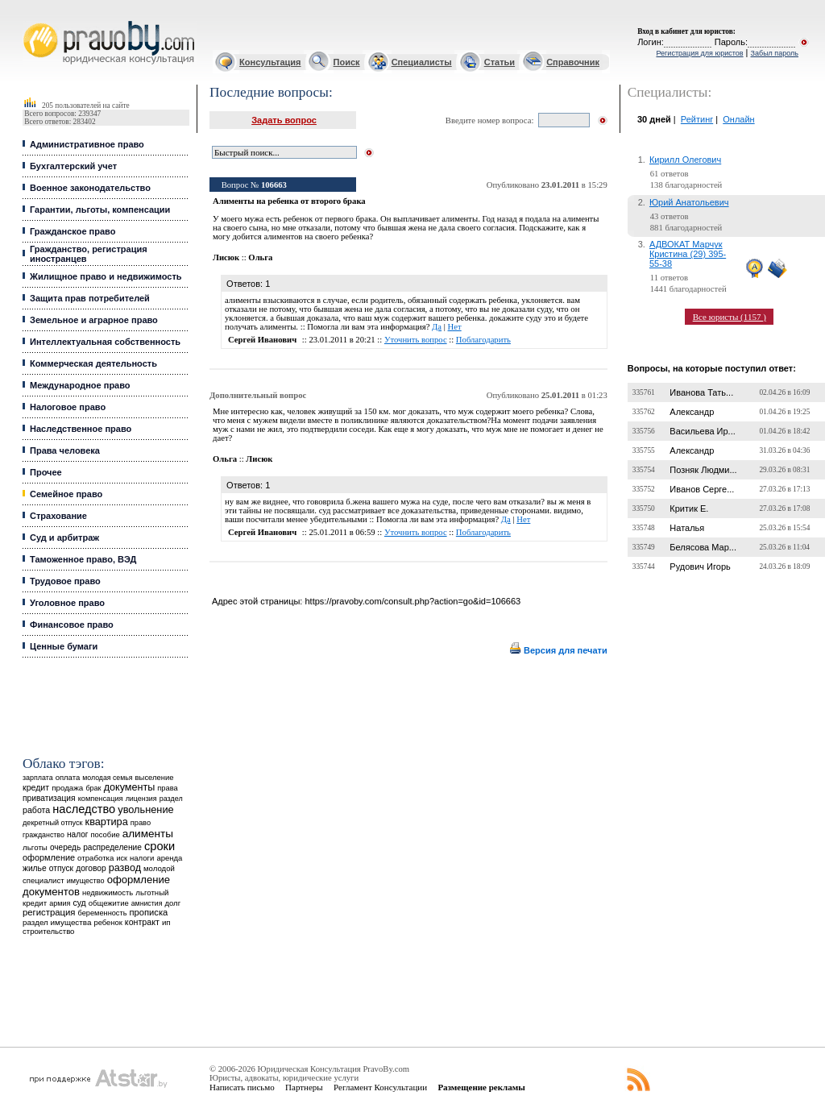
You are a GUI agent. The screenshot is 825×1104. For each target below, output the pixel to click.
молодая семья (107, 778)
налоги (142, 857)
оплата (68, 777)
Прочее (46, 472)
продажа (67, 787)
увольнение (145, 809)
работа (36, 810)
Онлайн (738, 119)
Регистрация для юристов (699, 53)
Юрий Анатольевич (689, 202)
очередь (65, 847)
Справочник (572, 62)
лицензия (141, 799)
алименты (147, 834)
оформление (49, 857)
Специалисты (422, 62)
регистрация (49, 912)
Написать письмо (242, 1087)
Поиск (347, 62)
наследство (83, 809)
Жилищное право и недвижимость (106, 276)
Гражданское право (72, 231)
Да (437, 326)
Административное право (87, 144)
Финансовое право (72, 624)
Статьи (499, 62)
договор (91, 868)
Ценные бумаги (63, 646)
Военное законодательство (90, 188)
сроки (159, 846)
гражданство (43, 835)
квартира (106, 822)
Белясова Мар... (703, 547)
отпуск (61, 868)
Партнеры (304, 1087)
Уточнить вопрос (415, 339)
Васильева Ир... (702, 431)
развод (125, 868)
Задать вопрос (284, 120)
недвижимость (107, 892)
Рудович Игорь (700, 566)
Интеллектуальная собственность (105, 342)
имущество (86, 881)
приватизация (49, 798)
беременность (102, 913)
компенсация (100, 799)
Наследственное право (80, 429)
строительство (48, 931)
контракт (142, 922)
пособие (105, 835)
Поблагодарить (483, 339)
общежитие (109, 903)
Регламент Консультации (380, 1087)
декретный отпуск (53, 823)
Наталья (687, 528)
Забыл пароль (774, 53)
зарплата (38, 778)
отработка (95, 857)
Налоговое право (68, 407)
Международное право (80, 385)
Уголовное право (67, 603)
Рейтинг (697, 119)
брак (93, 788)
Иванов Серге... (702, 489)
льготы (35, 847)
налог (78, 834)
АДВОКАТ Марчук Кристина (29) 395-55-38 (687, 253)
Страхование (58, 516)
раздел (171, 799)
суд (79, 902)
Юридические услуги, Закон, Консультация (31, 21)
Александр (692, 412)
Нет (455, 326)
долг (172, 903)
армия (59, 903)
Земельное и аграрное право (94, 320)
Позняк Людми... (703, 470)
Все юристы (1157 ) (729, 317)
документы (129, 787)
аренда (169, 857)
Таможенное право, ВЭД (83, 559)
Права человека (65, 450)
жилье (35, 868)
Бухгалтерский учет (73, 166)
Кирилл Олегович (685, 159)
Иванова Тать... (701, 392)
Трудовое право (65, 581)
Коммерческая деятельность (93, 363)
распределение (112, 847)
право (141, 823)
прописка (149, 912)
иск (122, 858)
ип (166, 922)
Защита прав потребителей (90, 298)
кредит (36, 787)
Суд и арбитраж (64, 537)
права (167, 788)
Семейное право (66, 494)
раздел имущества (57, 922)
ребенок (108, 922)
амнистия (147, 903)
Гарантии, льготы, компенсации (100, 209)
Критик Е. (689, 508)
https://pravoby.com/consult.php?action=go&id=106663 (412, 601)
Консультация (270, 62)
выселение (154, 777)
